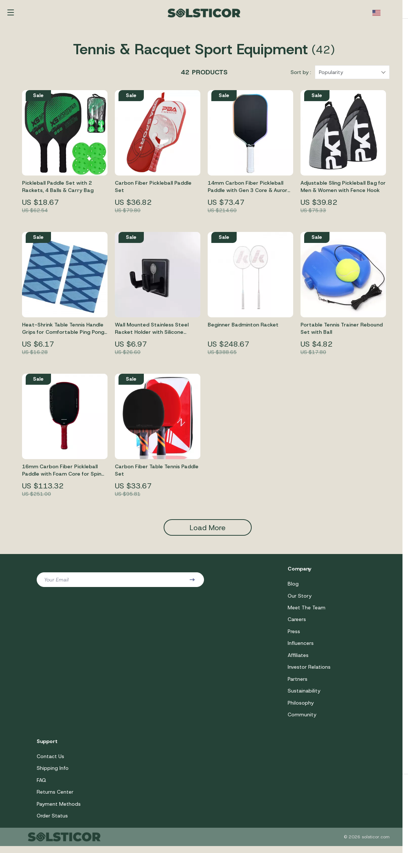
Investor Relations (309, 672)
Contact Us (50, 762)
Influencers (301, 648)
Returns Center (55, 798)
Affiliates (298, 660)
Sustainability (304, 696)
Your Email (56, 583)
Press (294, 635)
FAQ (41, 786)
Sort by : (301, 76)
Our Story (300, 599)
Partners (297, 684)
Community (302, 720)
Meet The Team (306, 611)
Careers (297, 623)
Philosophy (301, 708)
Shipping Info (53, 774)
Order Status (52, 822)
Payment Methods (59, 810)
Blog (293, 587)
